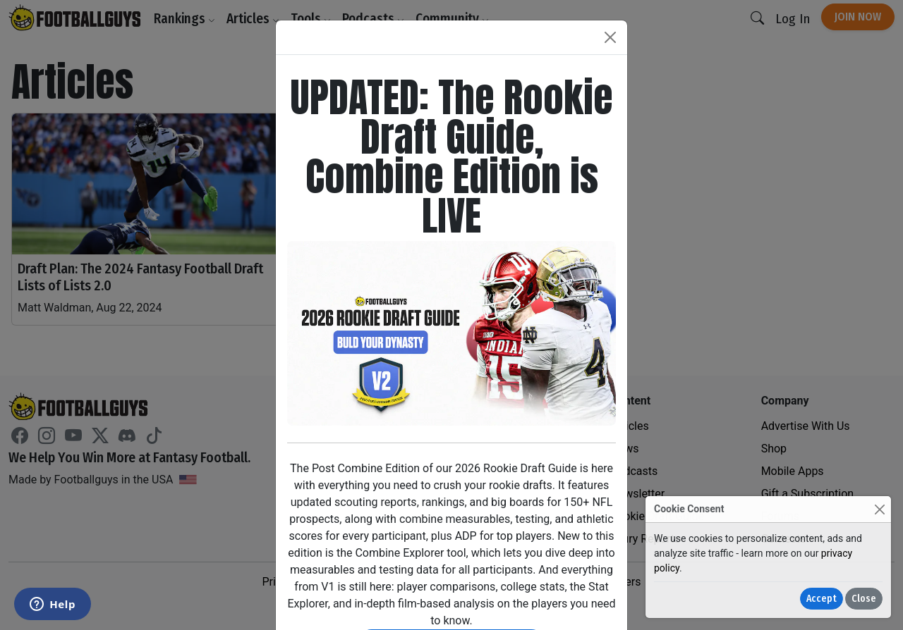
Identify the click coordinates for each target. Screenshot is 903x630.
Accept (821, 599)
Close (864, 599)
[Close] (879, 509)
